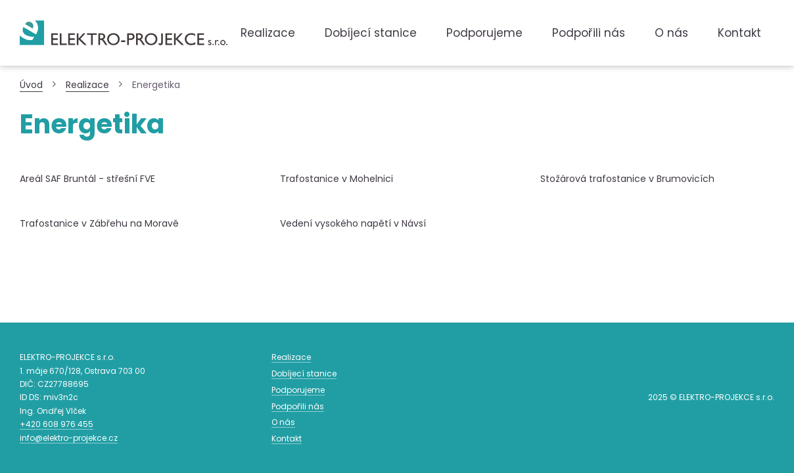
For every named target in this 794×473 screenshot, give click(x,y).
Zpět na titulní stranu (123, 33)
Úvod (31, 84)
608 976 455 (56, 424)
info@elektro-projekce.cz (69, 437)
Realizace (87, 84)
